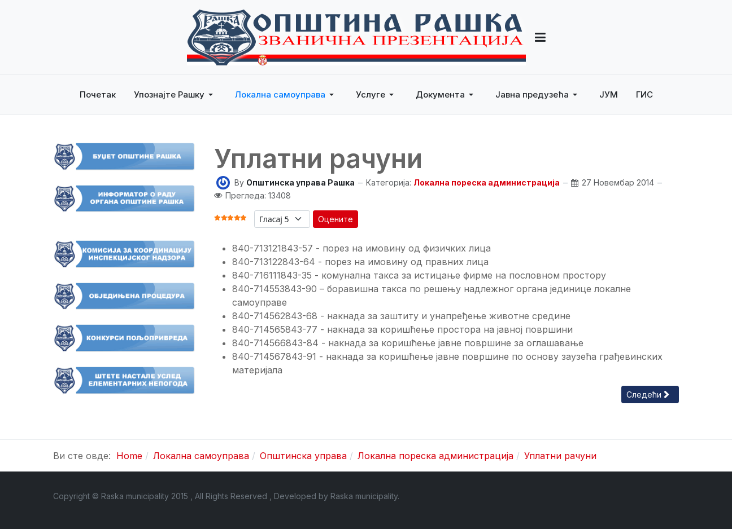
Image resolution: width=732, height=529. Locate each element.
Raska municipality (364, 496)
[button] (540, 37)
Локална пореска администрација (486, 182)
